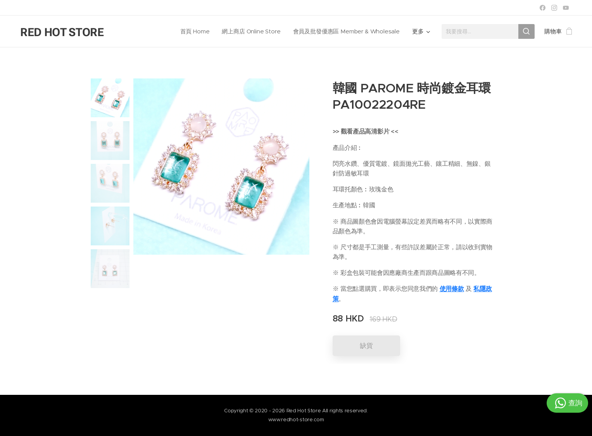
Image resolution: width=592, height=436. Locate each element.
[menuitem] (194, 31)
